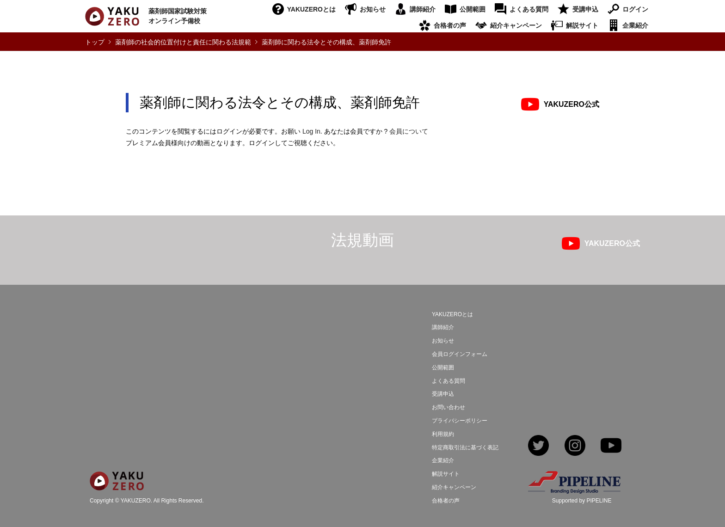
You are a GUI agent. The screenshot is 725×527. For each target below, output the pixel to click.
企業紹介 (635, 25)
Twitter (538, 446)
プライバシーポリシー (459, 420)
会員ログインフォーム (459, 354)
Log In (311, 131)
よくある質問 (529, 9)
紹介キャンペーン (516, 25)
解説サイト (582, 25)
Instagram (575, 446)
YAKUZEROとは (311, 9)
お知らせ (373, 9)
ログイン (635, 9)
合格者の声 (450, 25)
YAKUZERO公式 (571, 104)
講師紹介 (423, 9)
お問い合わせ (448, 407)
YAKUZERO (136, 501)
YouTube (611, 446)
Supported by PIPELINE (582, 500)
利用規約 (443, 434)
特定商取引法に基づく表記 (465, 447)
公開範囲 (472, 9)
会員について (408, 131)
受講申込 (585, 9)
